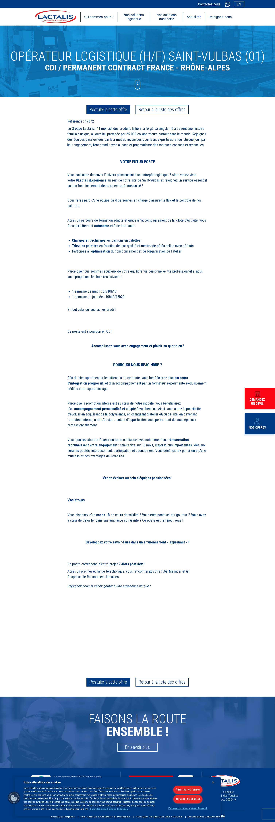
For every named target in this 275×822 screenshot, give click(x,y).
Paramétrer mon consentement (187, 808)
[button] (14, 798)
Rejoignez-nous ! (221, 17)
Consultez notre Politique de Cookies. (109, 809)
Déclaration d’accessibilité (206, 816)
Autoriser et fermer (188, 789)
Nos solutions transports (166, 17)
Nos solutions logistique (134, 17)
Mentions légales (62, 816)
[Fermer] (213, 782)
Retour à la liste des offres (162, 109)
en (239, 4)
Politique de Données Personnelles (105, 816)
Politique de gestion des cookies (158, 816)
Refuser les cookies (187, 799)
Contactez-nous (209, 4)
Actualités (194, 17)
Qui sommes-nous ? (99, 17)
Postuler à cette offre (108, 109)
